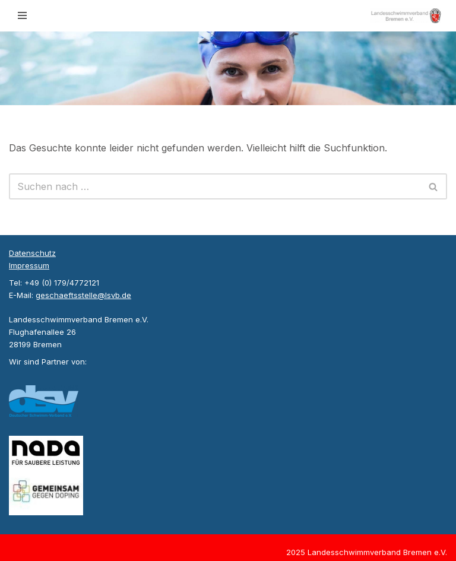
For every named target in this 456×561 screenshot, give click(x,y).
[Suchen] (214, 186)
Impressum (29, 265)
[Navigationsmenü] (22, 15)
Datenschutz (32, 253)
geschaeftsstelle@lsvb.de (83, 295)
